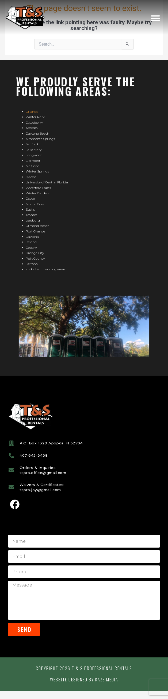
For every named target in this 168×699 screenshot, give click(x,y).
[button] (155, 18)
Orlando (32, 120)
